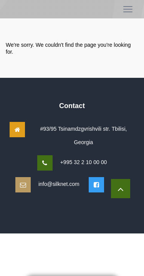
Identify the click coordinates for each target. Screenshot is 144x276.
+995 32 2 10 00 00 (83, 162)
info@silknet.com (58, 183)
